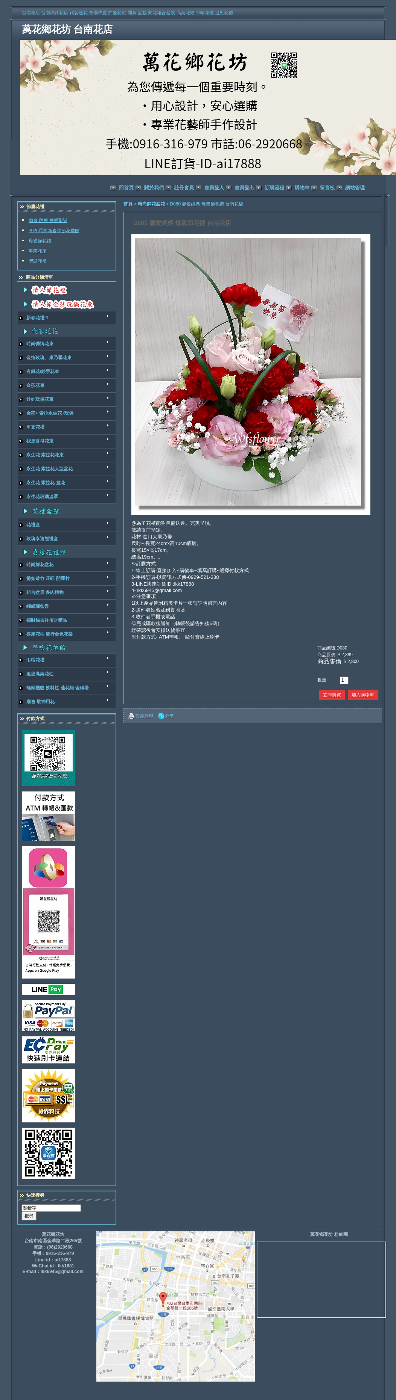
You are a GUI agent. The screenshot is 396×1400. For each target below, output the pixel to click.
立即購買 (332, 695)
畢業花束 (38, 251)
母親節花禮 (40, 240)
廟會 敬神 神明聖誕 (48, 220)
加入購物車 (363, 695)
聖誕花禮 (38, 261)
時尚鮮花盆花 (152, 204)
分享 (169, 716)
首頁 (128, 204)
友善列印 (144, 716)
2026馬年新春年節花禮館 (54, 230)
